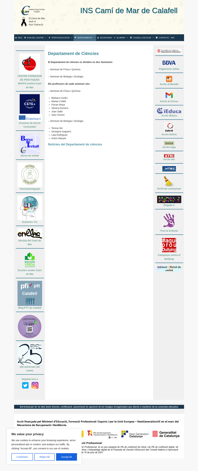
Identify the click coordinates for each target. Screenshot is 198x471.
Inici (20, 38)
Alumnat (122, 37)
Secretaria (106, 38)
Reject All (44, 457)
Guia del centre (37, 37)
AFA (172, 38)
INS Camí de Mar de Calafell (114, 10)
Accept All (66, 457)
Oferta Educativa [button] (61, 37)
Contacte (164, 38)
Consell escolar (143, 37)
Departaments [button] (86, 37)
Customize (22, 457)
